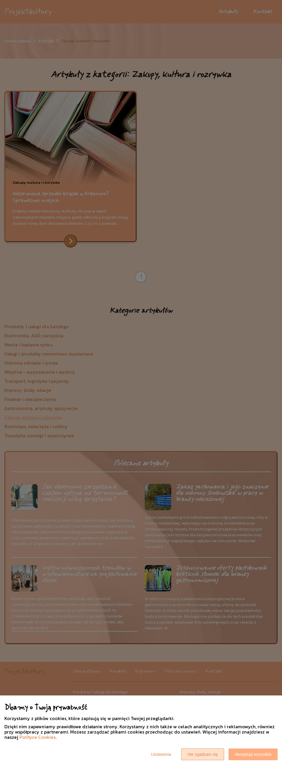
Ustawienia (161, 754)
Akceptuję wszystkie (253, 754)
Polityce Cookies (37, 737)
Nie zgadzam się (202, 754)
